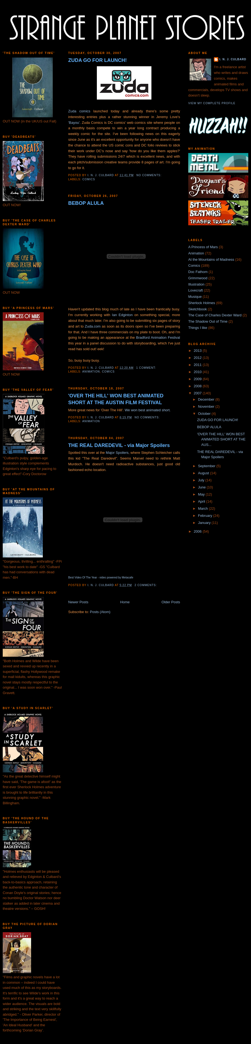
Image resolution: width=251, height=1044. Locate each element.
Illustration (196, 284)
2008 (198, 386)
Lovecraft (195, 290)
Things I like (197, 328)
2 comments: (146, 585)
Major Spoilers (117, 453)
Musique (195, 297)
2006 (198, 531)
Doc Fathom (198, 272)
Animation (91, 371)
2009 (198, 379)
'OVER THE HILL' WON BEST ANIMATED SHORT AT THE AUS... (221, 439)
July (201, 480)
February (205, 516)
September (207, 466)
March (203, 508)
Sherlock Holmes (201, 303)
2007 (198, 393)
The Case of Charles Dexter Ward (214, 315)
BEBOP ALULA (86, 203)
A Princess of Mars (203, 247)
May (202, 494)
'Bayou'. (74, 123)
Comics (88, 179)
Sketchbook (197, 309)
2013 (198, 351)
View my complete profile (211, 103)
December (207, 399)
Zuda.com (93, 326)
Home (125, 602)
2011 (198, 365)
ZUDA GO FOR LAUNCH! (97, 60)
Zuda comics (79, 111)
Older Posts (171, 602)
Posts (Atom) (100, 612)
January (205, 523)
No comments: (149, 175)
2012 (198, 358)
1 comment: (146, 367)
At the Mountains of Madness (211, 259)
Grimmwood (197, 278)
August (204, 473)
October (205, 414)
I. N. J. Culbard (232, 59)
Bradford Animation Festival (158, 337)
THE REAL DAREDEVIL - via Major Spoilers (119, 445)
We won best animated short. (148, 410)
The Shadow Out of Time (208, 321)
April (202, 501)
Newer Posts (78, 602)
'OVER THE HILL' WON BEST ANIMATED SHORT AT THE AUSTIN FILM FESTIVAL (115, 399)
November (207, 406)
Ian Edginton (122, 315)
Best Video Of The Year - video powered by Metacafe (100, 577)
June (202, 487)
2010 (198, 372)
